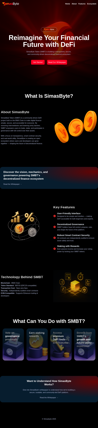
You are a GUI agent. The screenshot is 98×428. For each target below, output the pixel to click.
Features (82, 4)
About (74, 4)
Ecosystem (91, 4)
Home (67, 4)
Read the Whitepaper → (12, 184)
